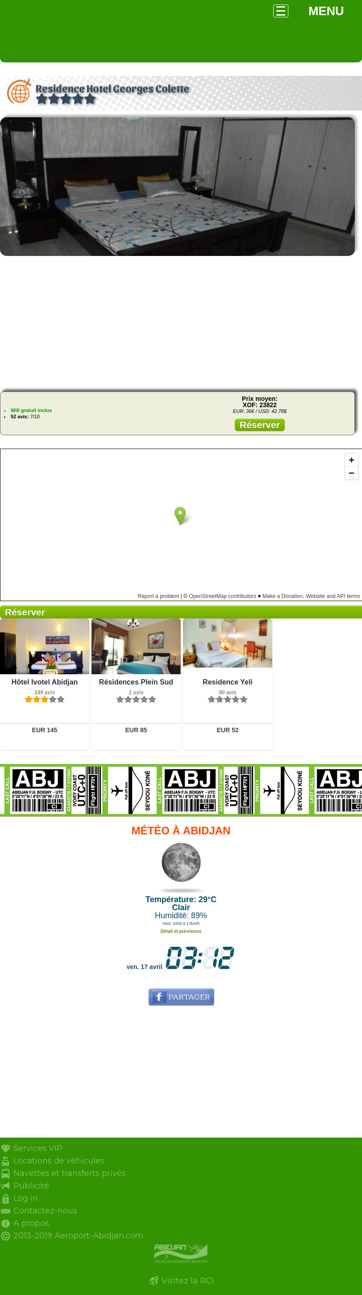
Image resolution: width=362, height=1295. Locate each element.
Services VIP (37, 1148)
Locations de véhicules (58, 1161)
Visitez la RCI (188, 1281)
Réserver (260, 425)
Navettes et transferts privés (69, 1173)
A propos (31, 1223)
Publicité (31, 1186)
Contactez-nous (45, 1211)
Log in (25, 1198)
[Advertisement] (181, 322)
